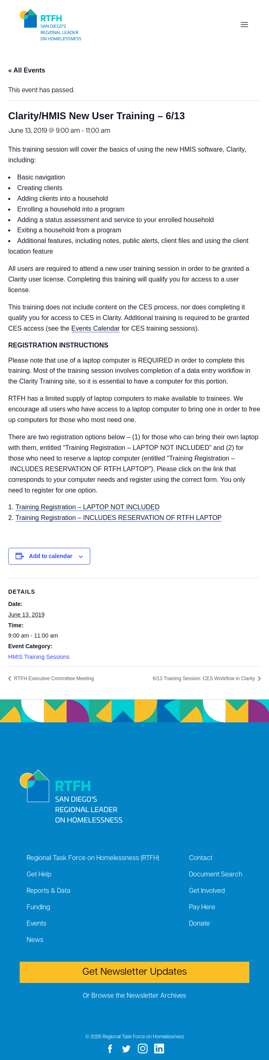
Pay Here (202, 907)
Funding (38, 907)
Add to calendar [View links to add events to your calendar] (51, 556)
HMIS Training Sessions (38, 657)
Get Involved (207, 891)
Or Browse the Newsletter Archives (134, 996)
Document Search (215, 875)
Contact (200, 858)
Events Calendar (95, 328)
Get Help (39, 875)
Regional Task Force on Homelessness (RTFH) (93, 858)
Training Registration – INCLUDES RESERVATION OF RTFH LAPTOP (119, 517)
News (35, 940)
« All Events (26, 70)
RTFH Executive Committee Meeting (53, 678)
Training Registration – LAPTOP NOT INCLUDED (88, 507)
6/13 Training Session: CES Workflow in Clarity (204, 678)
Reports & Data (49, 891)
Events (36, 924)
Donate (199, 924)
